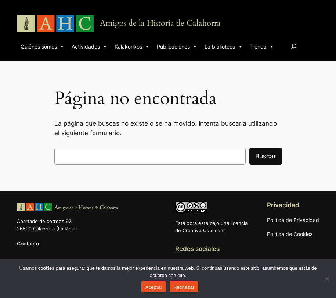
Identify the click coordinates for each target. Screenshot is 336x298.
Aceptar (153, 287)
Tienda (262, 46)
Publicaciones (177, 46)
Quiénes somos (42, 46)
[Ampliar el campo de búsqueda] (293, 46)
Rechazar (184, 287)
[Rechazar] (326, 278)
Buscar (265, 156)
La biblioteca (224, 46)
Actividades (89, 46)
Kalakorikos (132, 46)
